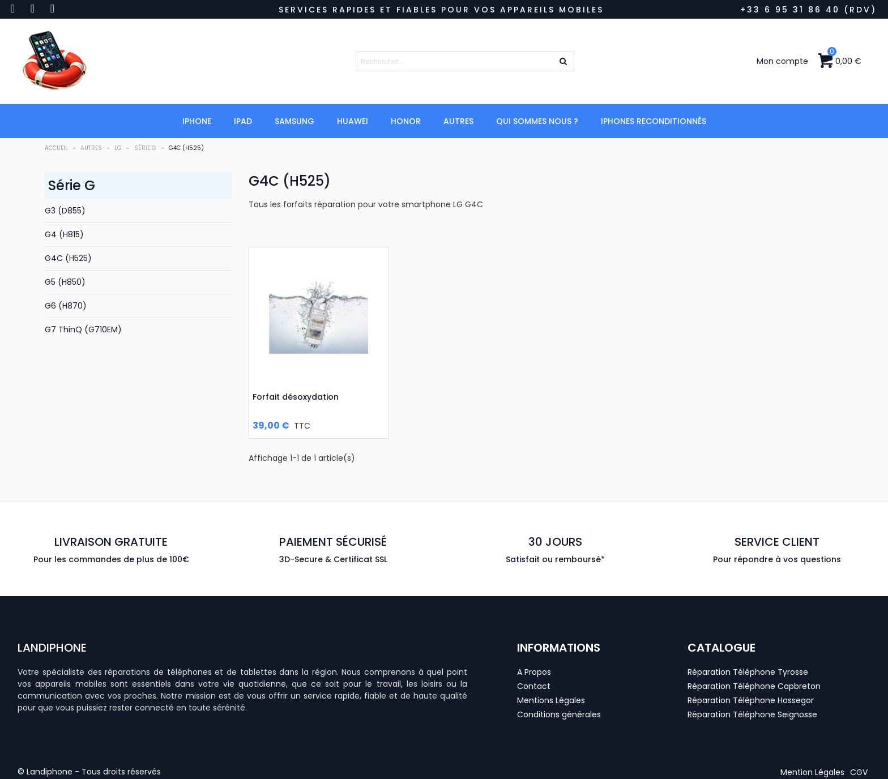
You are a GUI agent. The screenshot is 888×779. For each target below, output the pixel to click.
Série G (71, 185)
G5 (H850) (65, 282)
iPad (243, 121)
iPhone (196, 121)
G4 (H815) (64, 234)
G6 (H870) (66, 305)
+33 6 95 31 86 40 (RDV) (808, 9)
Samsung (294, 121)
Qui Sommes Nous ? (537, 121)
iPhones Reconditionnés (653, 121)
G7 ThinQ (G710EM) (83, 329)
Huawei (352, 121)
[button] (812, 772)
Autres (458, 121)
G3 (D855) (65, 210)
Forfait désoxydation (296, 397)
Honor (406, 121)
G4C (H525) (68, 258)
